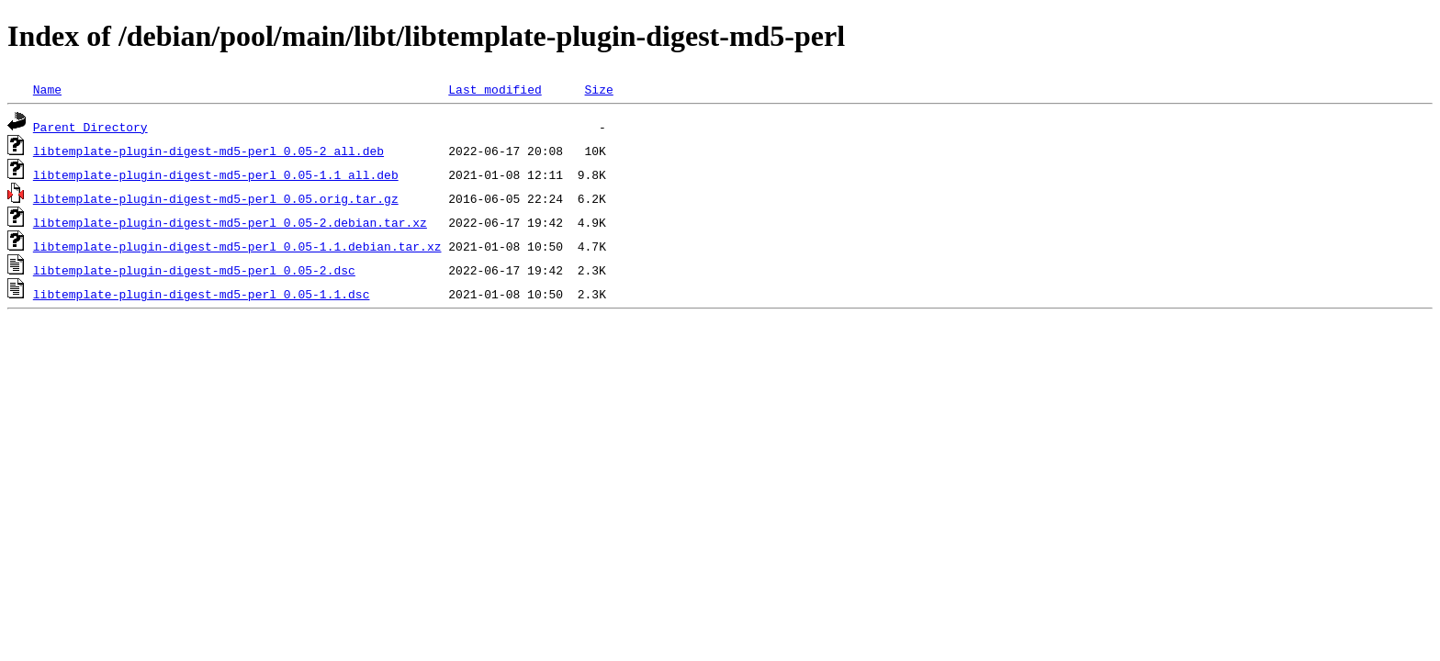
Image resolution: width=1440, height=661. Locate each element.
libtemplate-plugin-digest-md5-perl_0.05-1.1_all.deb (216, 174)
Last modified (494, 89)
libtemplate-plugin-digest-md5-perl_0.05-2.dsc (194, 270)
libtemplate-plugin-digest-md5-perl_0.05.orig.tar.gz (216, 198)
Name (47, 89)
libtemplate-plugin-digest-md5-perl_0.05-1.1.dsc (201, 294)
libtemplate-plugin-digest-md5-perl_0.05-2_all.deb (208, 150)
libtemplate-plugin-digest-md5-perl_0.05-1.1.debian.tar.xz (237, 246)
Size (598, 89)
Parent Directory (90, 126)
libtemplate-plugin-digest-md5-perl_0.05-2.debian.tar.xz (230, 222)
